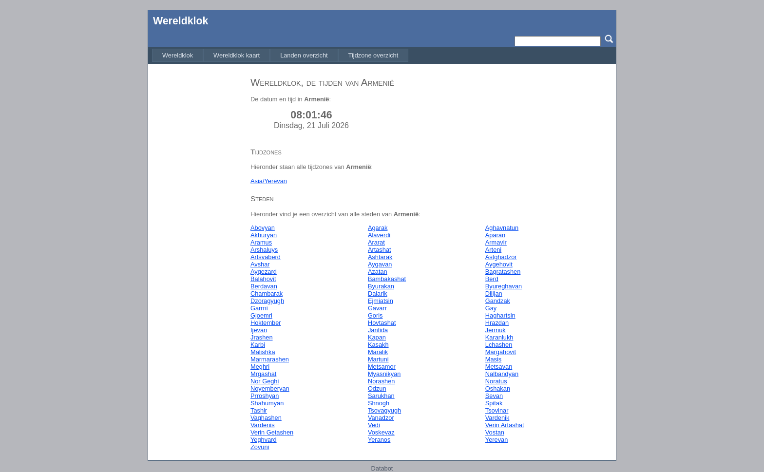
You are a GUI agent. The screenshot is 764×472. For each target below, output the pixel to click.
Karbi (257, 344)
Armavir (496, 242)
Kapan (377, 337)
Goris (375, 315)
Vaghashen (266, 417)
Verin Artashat (504, 425)
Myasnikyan (384, 374)
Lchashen (499, 344)
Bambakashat (387, 279)
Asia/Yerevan (268, 181)
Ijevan (258, 330)
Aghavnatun (501, 227)
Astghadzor (501, 257)
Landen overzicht (303, 55)
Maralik (378, 352)
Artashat (379, 249)
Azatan (377, 271)
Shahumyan (267, 403)
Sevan (494, 395)
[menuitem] (177, 55)
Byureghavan (503, 286)
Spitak (494, 403)
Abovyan (262, 227)
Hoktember (265, 322)
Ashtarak (380, 257)
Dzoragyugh (267, 300)
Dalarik (377, 293)
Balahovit (263, 279)
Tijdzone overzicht (373, 55)
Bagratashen (503, 271)
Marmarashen (269, 359)
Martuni (378, 359)
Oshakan (497, 388)
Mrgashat (263, 374)
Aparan (495, 235)
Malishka (262, 352)
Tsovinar (497, 410)
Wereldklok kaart (236, 55)
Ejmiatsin (380, 300)
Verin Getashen (271, 432)
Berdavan (263, 286)
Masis (493, 359)
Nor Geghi (264, 381)
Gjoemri (261, 315)
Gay (491, 308)
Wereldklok (180, 21)
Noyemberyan (269, 388)
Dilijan (493, 293)
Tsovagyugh (384, 410)
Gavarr (377, 308)
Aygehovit (499, 264)
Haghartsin (500, 315)
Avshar (260, 264)
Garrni (259, 308)
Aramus (261, 242)
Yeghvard (263, 439)
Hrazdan (497, 322)
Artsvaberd (265, 257)
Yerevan (496, 439)
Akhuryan (263, 235)
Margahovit (500, 352)
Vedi (374, 425)
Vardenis (262, 425)
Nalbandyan (501, 374)
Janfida (378, 330)
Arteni (493, 249)
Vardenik (497, 417)
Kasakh (378, 344)
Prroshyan (264, 395)
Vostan (494, 432)
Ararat (376, 242)
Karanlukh (499, 337)
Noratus (496, 381)
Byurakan (381, 286)
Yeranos (379, 439)
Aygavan (380, 264)
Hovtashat (382, 322)
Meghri (259, 366)
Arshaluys (264, 249)
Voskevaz (381, 432)
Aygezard (263, 271)
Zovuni (259, 447)
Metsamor (382, 366)
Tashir (258, 410)
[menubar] (280, 55)
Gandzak (497, 300)
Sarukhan (381, 395)
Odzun (377, 388)
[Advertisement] (197, 216)
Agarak (378, 227)
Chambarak (266, 293)
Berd (491, 279)
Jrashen (261, 337)
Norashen (381, 381)
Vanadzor (381, 417)
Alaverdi (379, 235)
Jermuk (495, 330)
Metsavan (498, 366)
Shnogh (378, 403)
